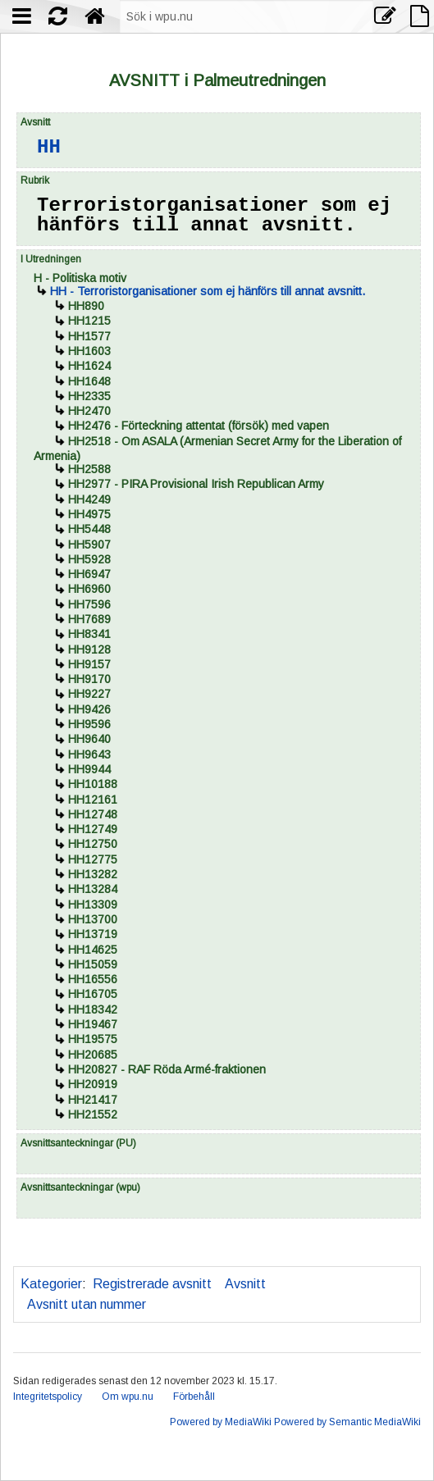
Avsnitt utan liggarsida (343, 1284)
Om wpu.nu (127, 1396)
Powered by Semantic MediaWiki (347, 1422)
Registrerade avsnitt (152, 1284)
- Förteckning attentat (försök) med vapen (198, 425)
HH (49, 147)
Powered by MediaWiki (221, 1422)
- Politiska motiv (80, 278)
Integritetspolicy (47, 1396)
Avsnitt (245, 1284)
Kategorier (51, 1284)
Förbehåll (194, 1396)
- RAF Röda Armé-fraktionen (167, 1069)
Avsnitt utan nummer (86, 1304)
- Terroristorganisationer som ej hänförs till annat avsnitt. (207, 291)
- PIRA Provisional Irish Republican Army (196, 483)
